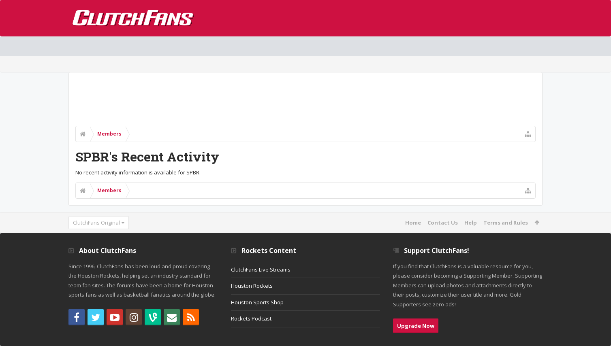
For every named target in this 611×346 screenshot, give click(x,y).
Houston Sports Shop (257, 302)
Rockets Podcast (251, 318)
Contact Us (442, 222)
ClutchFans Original (96, 222)
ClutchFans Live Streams (261, 269)
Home (413, 222)
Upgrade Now (415, 325)
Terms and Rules (505, 222)
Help (470, 222)
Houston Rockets (252, 285)
